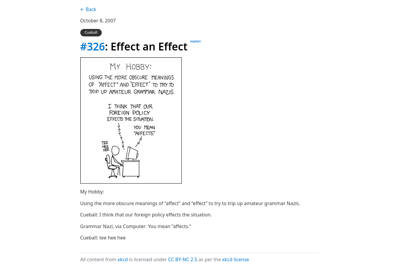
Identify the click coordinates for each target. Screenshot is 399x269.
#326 (92, 46)
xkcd (123, 259)
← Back (88, 9)
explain (195, 41)
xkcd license (235, 259)
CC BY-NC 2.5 (182, 259)
